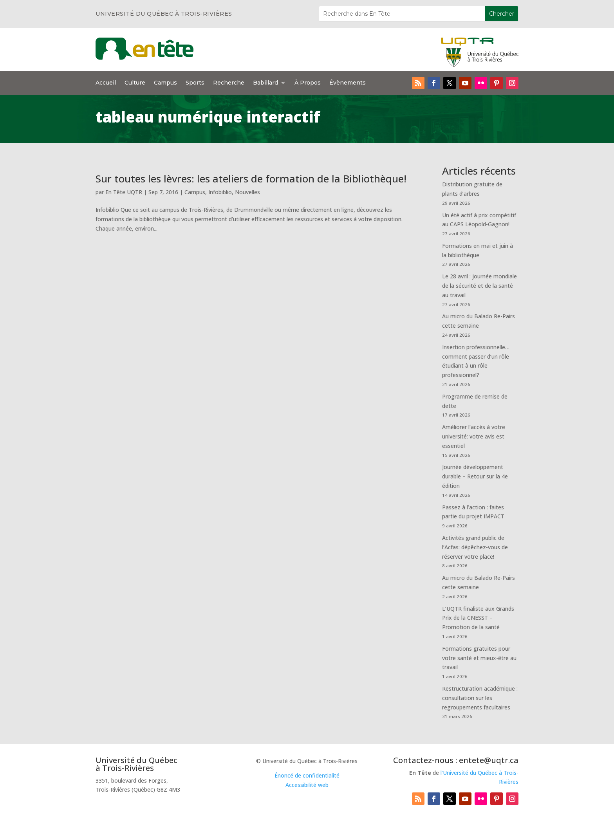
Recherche (228, 83)
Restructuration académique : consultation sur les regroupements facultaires (480, 698)
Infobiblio (220, 192)
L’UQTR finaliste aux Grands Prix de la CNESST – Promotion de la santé (478, 618)
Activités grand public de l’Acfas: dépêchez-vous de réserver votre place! (475, 547)
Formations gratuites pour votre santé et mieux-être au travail (479, 658)
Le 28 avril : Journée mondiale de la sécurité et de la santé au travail (479, 285)
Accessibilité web (307, 785)
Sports (195, 83)
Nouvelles (247, 192)
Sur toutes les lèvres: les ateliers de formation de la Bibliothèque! (251, 178)
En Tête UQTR (123, 192)
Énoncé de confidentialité (307, 775)
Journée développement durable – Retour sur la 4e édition (475, 476)
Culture (135, 83)
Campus (165, 83)
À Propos (307, 83)
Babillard (265, 83)
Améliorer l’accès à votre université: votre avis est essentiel (473, 436)
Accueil (106, 83)
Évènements (347, 83)
